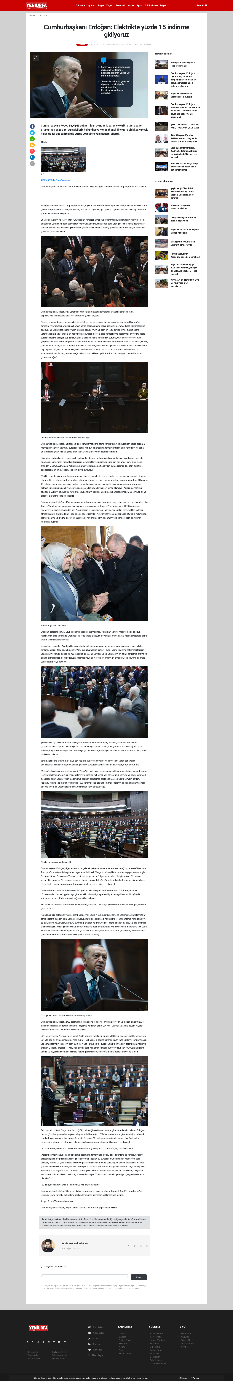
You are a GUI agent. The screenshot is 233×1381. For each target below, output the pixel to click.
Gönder (139, 1277)
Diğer (163, 5)
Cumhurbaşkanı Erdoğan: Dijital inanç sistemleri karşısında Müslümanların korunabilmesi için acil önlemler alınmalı (183, 79)
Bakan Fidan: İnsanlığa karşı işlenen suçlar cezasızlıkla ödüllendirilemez (184, 166)
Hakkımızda (32, 1352)
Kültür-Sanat (151, 5)
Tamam (194, 1378)
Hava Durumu (156, 1333)
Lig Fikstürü (155, 1347)
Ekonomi (120, 5)
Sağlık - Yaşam (105, 5)
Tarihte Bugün (156, 1350)
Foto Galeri (96, 1327)
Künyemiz (95, 1350)
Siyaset (91, 5)
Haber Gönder (58, 1358)
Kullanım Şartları (59, 1352)
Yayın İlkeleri (33, 1355)
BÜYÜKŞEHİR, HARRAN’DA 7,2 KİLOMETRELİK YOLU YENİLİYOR (185, 283)
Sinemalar (155, 1353)
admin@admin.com (71, 1248)
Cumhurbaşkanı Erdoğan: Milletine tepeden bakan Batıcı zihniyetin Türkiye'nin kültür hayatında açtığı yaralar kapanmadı (185, 110)
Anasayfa (32, 15)
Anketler (185, 1337)
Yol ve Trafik (155, 1337)
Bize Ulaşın (95, 1355)
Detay (183, 1378)
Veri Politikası (33, 1358)
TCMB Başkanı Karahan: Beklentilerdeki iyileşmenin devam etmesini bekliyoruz (184, 138)
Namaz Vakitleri (157, 1340)
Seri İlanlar (155, 1357)
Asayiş (130, 5)
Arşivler (94, 1344)
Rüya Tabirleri (187, 1343)
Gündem (80, 5)
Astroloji (184, 1347)
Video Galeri (96, 1333)
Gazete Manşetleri (158, 1363)
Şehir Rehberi (156, 1360)
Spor (139, 5)
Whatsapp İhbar (59, 1355)
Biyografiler (186, 1340)
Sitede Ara (186, 1333)
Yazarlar (94, 1338)
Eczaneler (154, 1343)
